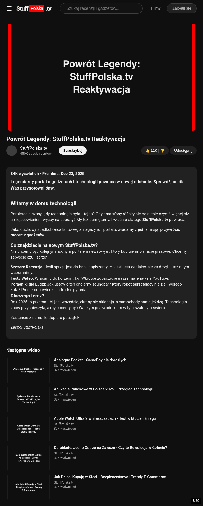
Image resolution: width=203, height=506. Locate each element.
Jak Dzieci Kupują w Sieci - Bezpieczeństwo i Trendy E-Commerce (110, 477)
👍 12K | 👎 (155, 151)
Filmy (155, 8)
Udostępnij (183, 151)
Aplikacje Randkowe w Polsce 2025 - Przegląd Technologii (103, 389)
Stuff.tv (33, 8)
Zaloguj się (181, 8)
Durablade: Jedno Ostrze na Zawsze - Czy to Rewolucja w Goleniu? (110, 447)
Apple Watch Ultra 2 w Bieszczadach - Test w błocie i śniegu (105, 418)
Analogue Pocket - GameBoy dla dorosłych (90, 360)
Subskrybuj (72, 151)
